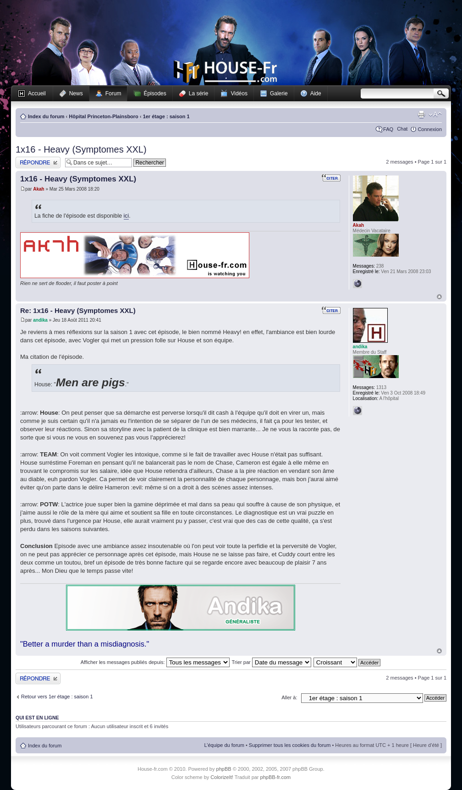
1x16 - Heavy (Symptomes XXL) (81, 149)
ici (126, 216)
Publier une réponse (38, 162)
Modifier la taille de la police (435, 114)
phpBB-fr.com (275, 777)
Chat (402, 129)
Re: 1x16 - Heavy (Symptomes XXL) (78, 310)
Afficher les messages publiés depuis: (155, 662)
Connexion (430, 129)
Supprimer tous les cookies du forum (290, 745)
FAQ (388, 129)
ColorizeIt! (221, 777)
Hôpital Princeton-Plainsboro (103, 116)
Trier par (271, 662)
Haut (439, 296)
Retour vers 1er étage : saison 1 (57, 696)
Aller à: (289, 697)
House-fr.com (225, 71)
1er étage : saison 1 (166, 116)
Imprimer (421, 114)
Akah (38, 189)
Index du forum (46, 116)
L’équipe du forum (224, 745)
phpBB (223, 769)
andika (40, 320)
